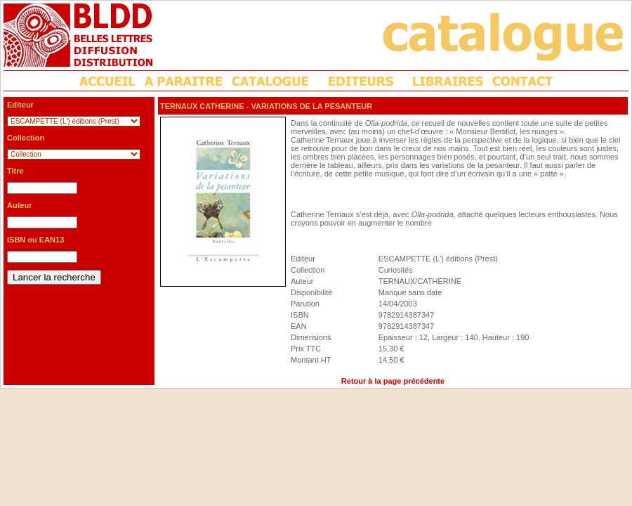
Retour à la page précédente (393, 381)
